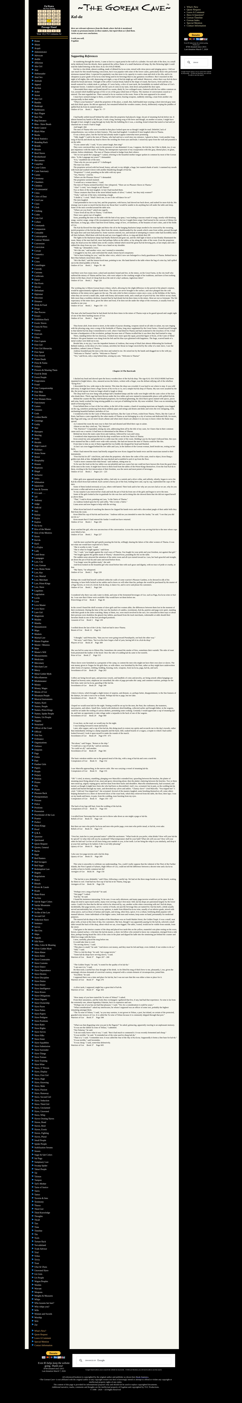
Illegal (37, 471)
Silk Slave (39, 941)
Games (37, 406)
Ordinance (39, 739)
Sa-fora (38, 898)
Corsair (38, 251)
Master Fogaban (41, 641)
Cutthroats (39, 276)
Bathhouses (39, 110)
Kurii (37, 544)
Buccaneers (39, 160)
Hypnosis (38, 468)
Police (37, 804)
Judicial (38, 507)
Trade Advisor (41, 1249)
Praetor (37, 818)
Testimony (39, 1202)
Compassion (40, 229)
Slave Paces (39, 1006)
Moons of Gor (41, 692)
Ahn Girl (38, 66)
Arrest (37, 95)
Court (37, 258)
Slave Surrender (41, 1050)
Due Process (40, 312)
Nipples (38, 721)
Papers (37, 768)
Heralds (38, 442)
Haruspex (38, 431)
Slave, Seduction (42, 1100)
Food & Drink (41, 374)
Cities (37, 193)
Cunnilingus (40, 265)
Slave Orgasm (40, 999)
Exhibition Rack (41, 319)
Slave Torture (40, 1057)
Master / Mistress (42, 645)
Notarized (39, 724)
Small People (40, 1140)
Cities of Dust (40, 196)
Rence (37, 880)
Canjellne (38, 164)
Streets (37, 1151)
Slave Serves (40, 1032)
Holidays (38, 450)
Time (37, 1227)
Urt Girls (38, 1274)
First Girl (38, 345)
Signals (38, 938)
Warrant (38, 1288)
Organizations (40, 742)
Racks (37, 851)
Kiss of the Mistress (43, 533)
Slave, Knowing (41, 1082)
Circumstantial (41, 189)
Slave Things (40, 1053)
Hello (37, 439)
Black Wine (39, 131)
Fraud (37, 384)
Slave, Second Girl (43, 1097)
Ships (37, 934)
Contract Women (42, 240)
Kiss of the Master (42, 529)
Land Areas (39, 554)
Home (37, 41)
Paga (36, 753)
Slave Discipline (42, 977)
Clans (37, 204)
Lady (36, 551)
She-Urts (38, 930)
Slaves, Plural (40, 1137)
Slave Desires (40, 974)
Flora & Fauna (41, 363)
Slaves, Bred (40, 1126)
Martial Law (40, 638)
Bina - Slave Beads (43, 124)
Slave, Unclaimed (42, 1108)
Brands (37, 146)
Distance (38, 301)
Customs (38, 272)
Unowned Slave (41, 1270)
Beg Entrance (40, 120)
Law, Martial (40, 576)
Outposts (38, 750)
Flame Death (40, 359)
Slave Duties (40, 981)
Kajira (37, 518)
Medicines (39, 659)
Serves (37, 927)
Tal (36, 1173)
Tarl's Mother (40, 1184)
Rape (36, 855)
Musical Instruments (43, 699)
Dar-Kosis (39, 283)
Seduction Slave (41, 920)
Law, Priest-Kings (42, 583)
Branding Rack (41, 142)
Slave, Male (39, 1086)
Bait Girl (38, 99)
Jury (36, 511)
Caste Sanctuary (41, 171)
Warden (38, 1285)
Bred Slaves (40, 153)
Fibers (37, 337)
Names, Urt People (43, 717)
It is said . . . (40, 493)
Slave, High (39, 1079)
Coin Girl (38, 218)
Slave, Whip (40, 1115)
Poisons (38, 800)
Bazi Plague (40, 113)
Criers (37, 262)
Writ (36, 1321)
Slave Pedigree (41, 1017)
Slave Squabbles (42, 1043)
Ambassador (40, 73)
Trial (36, 1252)
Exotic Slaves (40, 323)
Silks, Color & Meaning (45, 945)
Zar (36, 1325)
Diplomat (38, 294)
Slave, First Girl (41, 1075)
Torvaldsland (40, 1245)
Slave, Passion (41, 1090)
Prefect (37, 822)
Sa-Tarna (38, 909)
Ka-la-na (38, 525)
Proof (37, 829)
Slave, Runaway (41, 1093)
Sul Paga (38, 1158)
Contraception (41, 236)
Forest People (40, 377)
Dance (37, 280)
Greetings (39, 421)
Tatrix (37, 1191)
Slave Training (41, 1061)
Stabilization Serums (43, 1147)
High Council (40, 446)
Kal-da (37, 540)
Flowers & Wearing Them (46, 370)
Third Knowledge (42, 1213)
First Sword (39, 356)
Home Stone (40, 453)
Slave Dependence (42, 970)
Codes (37, 215)
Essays (37, 316)
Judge (37, 504)
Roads (37, 891)
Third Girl (39, 1209)
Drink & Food (41, 305)
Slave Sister (39, 1039)
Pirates (37, 782)
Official (38, 732)
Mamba (38, 623)
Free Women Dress (43, 399)
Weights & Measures (43, 1296)
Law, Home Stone (42, 569)
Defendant (39, 290)
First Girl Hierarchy (43, 348)
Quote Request (41, 844)
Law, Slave (39, 587)
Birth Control (40, 128)
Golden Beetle (41, 417)
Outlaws (38, 746)
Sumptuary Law (41, 1162)
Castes (37, 175)
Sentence (38, 923)
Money (37, 685)
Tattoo (37, 1194)
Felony (37, 330)
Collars (37, 222)
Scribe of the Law (42, 912)
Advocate (38, 55)
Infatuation (39, 482)
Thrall (37, 1220)
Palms (37, 757)
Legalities (39, 591)
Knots (37, 536)
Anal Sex (38, 77)
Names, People (41, 706)
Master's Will (40, 652)
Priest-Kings (40, 826)
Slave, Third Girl (42, 1104)
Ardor (37, 92)
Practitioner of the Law (44, 815)
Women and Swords (43, 1314)
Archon (38, 88)
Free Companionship (43, 388)
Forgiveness (40, 381)
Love (36, 601)
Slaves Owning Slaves (44, 1118)
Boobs (37, 135)
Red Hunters (40, 858)
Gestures (38, 410)
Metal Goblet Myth (43, 674)
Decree (37, 287)
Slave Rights (40, 1028)
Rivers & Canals (42, 887)
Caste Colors (40, 167)
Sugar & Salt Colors (43, 1155)
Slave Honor (40, 985)
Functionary (40, 403)
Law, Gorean (40, 565)
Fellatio (38, 366)
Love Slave (39, 609)
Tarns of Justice (41, 1187)
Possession (39, 811)
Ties (36, 1223)
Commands (39, 225)
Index (37, 478)
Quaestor (38, 836)
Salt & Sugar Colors (43, 902)
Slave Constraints (42, 959)
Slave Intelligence (42, 988)
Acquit (37, 48)
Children (38, 186)
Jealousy (38, 500)
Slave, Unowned (42, 1111)
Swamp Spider (41, 1166)
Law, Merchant (41, 580)
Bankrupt (38, 106)
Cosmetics (39, 254)
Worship (38, 1317)
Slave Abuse (40, 952)
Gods (37, 413)
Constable (39, 233)
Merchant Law (41, 666)
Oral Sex (38, 735)
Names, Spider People (44, 714)
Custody (38, 269)
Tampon (38, 1180)
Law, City (39, 562)
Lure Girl (38, 612)
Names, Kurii (40, 703)
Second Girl (40, 916)
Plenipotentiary (41, 797)
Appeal (37, 84)
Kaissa (37, 515)
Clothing (38, 211)
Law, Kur (38, 572)
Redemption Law (42, 869)
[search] (195, 62)
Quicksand (39, 840)
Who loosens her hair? (44, 1303)
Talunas (38, 1176)
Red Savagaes (40, 862)
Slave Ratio (39, 1024)
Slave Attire (39, 956)
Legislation (39, 594)
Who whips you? (42, 1307)
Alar (36, 70)
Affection (38, 63)
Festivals (38, 334)
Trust (37, 1263)
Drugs (37, 309)
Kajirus (38, 522)
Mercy (37, 670)
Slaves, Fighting (41, 1133)
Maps (37, 630)
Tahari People (40, 1169)
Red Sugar (39, 865)
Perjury (38, 775)
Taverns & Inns (41, 1198)
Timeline (38, 1231)
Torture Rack (40, 1241)
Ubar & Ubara (41, 1267)
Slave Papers (40, 1014)
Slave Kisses (40, 992)
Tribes (37, 1256)
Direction (38, 298)
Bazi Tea (38, 117)
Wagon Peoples (41, 1281)
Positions (38, 808)
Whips (37, 1299)
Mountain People (42, 695)
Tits (36, 1234)
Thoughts (38, 1216)
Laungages (39, 558)
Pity (36, 786)
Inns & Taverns (41, 489)
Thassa (37, 1205)
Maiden (38, 619)
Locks (37, 598)
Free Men (39, 392)
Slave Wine (39, 1064)
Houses (38, 464)
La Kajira (38, 547)
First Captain (40, 341)
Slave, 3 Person (42, 1068)
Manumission (40, 627)
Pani (36, 761)
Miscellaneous (41, 677)
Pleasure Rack (41, 793)
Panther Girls (40, 764)
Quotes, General (41, 847)
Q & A (37, 833)
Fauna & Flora (41, 327)
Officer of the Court (43, 728)
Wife (36, 1310)
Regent (37, 873)
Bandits (38, 102)
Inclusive (38, 475)
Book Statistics (41, 139)
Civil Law (39, 200)
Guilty (37, 424)
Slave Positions (41, 1021)
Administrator (40, 52)
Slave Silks (39, 1035)
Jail (36, 497)
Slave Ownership (42, 1003)
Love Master (40, 605)
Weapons (38, 1292)
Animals (38, 81)
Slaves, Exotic (41, 1129)
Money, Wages (41, 688)
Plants (37, 789)
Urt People (39, 1278)
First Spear (39, 352)
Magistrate (39, 616)
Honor (37, 457)
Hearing (38, 435)
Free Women (40, 395)
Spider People (40, 1144)
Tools (37, 1238)
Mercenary (39, 663)
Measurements (41, 656)
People (37, 771)
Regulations (39, 876)
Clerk (37, 207)
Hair (36, 428)
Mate (36, 648)
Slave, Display (41, 1071)
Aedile (37, 59)
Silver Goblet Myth (43, 949)
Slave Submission (42, 1046)
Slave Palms (40, 1010)
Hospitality (39, 460)
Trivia (37, 1260)
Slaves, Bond (40, 1122)
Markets (38, 634)
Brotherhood (40, 157)
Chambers (39, 182)
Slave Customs (41, 963)
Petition (38, 779)
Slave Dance (40, 967)
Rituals (37, 883)
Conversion (39, 243)
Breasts (38, 149)
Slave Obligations (42, 996)
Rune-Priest (39, 894)
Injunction (39, 486)
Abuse (37, 45)
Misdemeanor (40, 681)
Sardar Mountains (42, 905)
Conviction (39, 247)
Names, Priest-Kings (43, 710)
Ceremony (39, 178)
